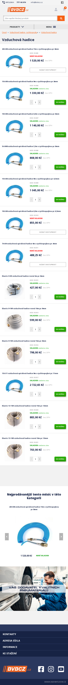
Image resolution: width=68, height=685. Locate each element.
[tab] (34, 634)
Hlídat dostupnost (47, 70)
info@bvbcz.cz (37, 2)
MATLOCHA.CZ (60, 682)
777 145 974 (21, 2)
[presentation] (7, 536)
